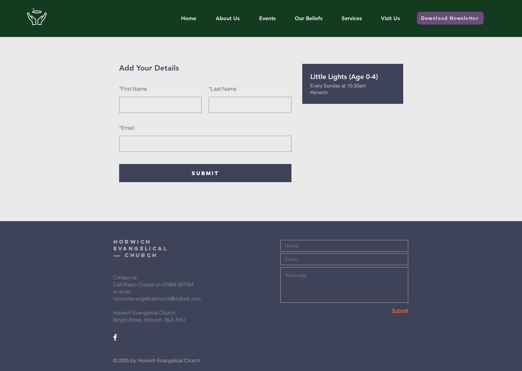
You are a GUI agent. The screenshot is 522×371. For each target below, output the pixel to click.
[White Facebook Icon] (115, 337)
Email (127, 127)
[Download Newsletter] (450, 18)
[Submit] (384, 311)
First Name (133, 88)
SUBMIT (205, 173)
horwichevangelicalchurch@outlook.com (157, 298)
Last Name (223, 88)
